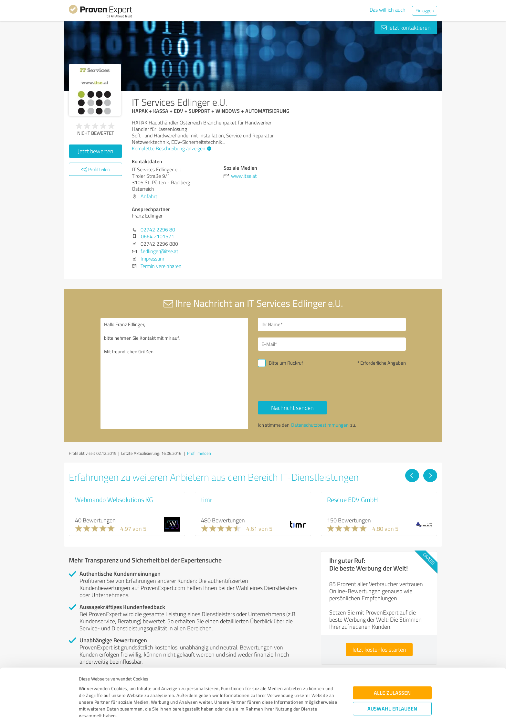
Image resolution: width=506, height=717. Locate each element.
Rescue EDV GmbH (352, 499)
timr (206, 499)
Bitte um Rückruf (286, 362)
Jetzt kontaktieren (406, 27)
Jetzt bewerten (95, 151)
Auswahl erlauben (392, 666)
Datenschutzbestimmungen (134, 687)
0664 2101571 (157, 236)
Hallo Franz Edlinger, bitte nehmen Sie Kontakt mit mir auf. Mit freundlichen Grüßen (174, 373)
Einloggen (425, 10)
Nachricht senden (292, 408)
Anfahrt (149, 196)
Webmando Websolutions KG (114, 499)
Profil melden (199, 453)
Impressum (90, 687)
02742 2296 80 (158, 229)
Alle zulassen (392, 650)
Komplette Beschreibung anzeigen (171, 148)
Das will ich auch (388, 9)
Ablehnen (392, 686)
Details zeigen (298, 705)
